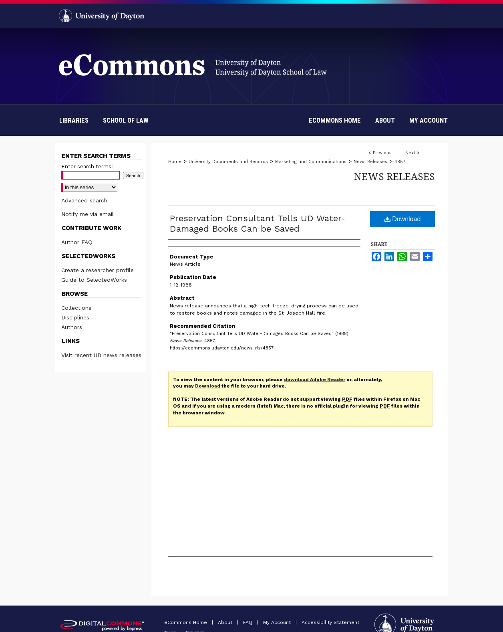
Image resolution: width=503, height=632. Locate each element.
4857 (399, 161)
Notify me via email (87, 214)
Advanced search (84, 200)
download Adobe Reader (314, 379)
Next (410, 152)
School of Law (126, 120)
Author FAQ (77, 242)
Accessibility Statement (330, 622)
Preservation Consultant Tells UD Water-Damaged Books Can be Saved (257, 223)
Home (174, 161)
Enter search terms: (87, 167)
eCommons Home (186, 622)
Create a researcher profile (97, 270)
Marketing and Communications (310, 161)
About (226, 622)
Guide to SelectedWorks (94, 280)
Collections (76, 308)
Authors (71, 327)
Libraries (74, 120)
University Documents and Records (228, 161)
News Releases (370, 161)
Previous (382, 152)
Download (402, 219)
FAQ (248, 622)
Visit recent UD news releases (101, 355)
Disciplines (75, 317)
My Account (277, 622)
